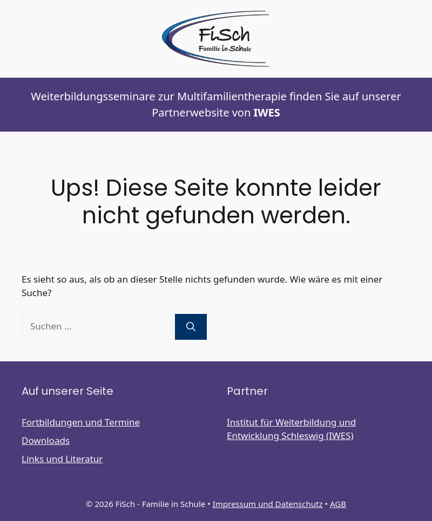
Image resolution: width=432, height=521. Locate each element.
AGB (338, 503)
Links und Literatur (62, 459)
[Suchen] (191, 327)
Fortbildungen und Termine (81, 422)
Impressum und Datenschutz (268, 503)
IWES (266, 112)
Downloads (46, 440)
